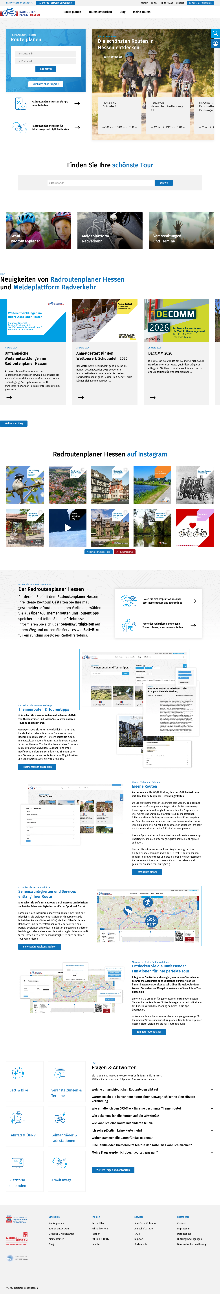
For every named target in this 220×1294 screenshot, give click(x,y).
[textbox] (45, 54)
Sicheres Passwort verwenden (55, 2)
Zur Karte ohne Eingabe (46, 84)
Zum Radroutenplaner (149, 1031)
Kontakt (144, 3)
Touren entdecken (100, 12)
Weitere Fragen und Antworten (113, 1170)
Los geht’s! (46, 68)
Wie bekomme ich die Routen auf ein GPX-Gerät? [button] (125, 1116)
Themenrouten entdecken (37, 766)
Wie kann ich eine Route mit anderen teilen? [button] (122, 1123)
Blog (122, 12)
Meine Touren (141, 12)
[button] (212, 12)
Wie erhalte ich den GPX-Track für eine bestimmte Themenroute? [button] (136, 1108)
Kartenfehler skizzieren (200, 3)
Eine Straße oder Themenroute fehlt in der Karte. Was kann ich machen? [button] (142, 1145)
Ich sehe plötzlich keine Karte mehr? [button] (117, 1130)
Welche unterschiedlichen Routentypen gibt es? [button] (125, 1089)
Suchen (164, 182)
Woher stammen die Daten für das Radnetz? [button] (122, 1138)
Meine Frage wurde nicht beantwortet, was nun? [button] (125, 1152)
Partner (154, 3)
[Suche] (101, 183)
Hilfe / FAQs (167, 3)
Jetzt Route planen (147, 872)
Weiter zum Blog (14, 423)
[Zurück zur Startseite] (20, 12)
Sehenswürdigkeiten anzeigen (39, 946)
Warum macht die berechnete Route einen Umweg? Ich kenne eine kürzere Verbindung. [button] (143, 1099)
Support (180, 3)
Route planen (72, 12)
